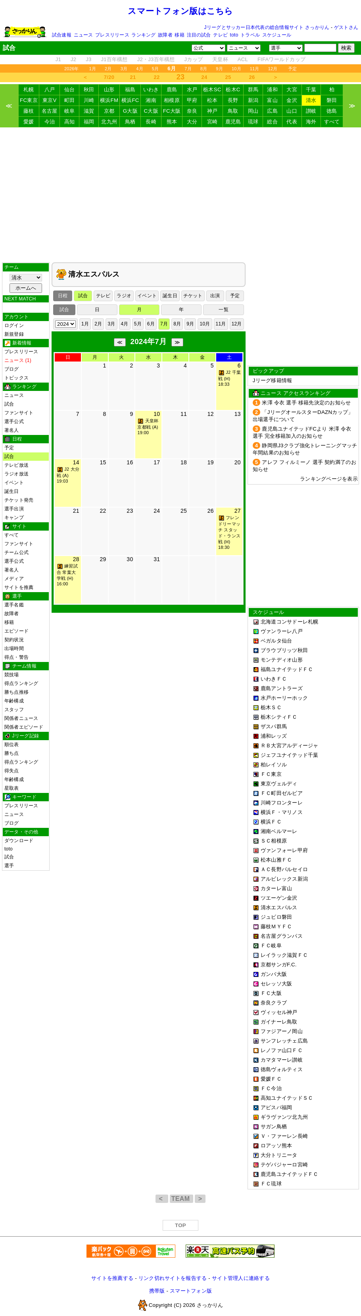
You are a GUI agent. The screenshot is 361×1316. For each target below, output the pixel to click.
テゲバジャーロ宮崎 (284, 1165)
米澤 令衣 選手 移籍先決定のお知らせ (306, 403)
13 (237, 414)
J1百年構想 (114, 59)
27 (237, 511)
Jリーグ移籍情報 (272, 380)
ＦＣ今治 (271, 1088)
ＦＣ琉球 (271, 1184)
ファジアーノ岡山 (282, 1031)
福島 (130, 89)
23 (130, 511)
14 (76, 462)
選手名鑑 (14, 605)
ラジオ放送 (16, 474)
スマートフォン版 (191, 1291)
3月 (124, 68)
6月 (151, 324)
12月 (273, 68)
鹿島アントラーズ (282, 688)
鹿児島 (233, 122)
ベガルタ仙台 (276, 641)
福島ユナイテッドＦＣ (287, 669)
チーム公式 (16, 552)
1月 (92, 68)
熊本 (172, 122)
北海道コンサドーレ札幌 (290, 622)
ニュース (83, 35)
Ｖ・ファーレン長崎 (284, 1136)
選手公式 (14, 421)
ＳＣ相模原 (274, 841)
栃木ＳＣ (271, 707)
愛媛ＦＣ (271, 1079)
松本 (212, 100)
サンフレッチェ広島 (284, 1041)
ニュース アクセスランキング (295, 393)
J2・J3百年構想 (156, 59)
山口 (291, 111)
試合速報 (61, 35)
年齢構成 (14, 701)
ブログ (11, 369)
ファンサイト (18, 413)
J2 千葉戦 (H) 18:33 (229, 378)
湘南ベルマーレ (279, 831)
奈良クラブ (274, 1003)
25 (228, 77)
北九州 (109, 122)
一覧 (223, 309)
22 (157, 77)
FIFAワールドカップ (281, 59)
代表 (291, 122)
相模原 (172, 100)
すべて (332, 122)
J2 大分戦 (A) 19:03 (68, 475)
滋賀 (89, 111)
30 (130, 559)
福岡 (89, 122)
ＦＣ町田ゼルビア (282, 793)
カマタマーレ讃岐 (282, 1060)
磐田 (331, 100)
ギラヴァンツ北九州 (284, 1117)
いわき (151, 89)
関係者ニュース (21, 718)
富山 (272, 100)
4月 (139, 68)
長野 (233, 100)
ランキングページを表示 (329, 479)
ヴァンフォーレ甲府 (284, 850)
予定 (292, 68)
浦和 (272, 89)
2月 (108, 68)
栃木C (233, 89)
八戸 (49, 89)
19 (210, 462)
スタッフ (14, 709)
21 (133, 77)
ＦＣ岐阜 (271, 946)
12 (210, 414)
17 (157, 462)
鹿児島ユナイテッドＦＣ (290, 1174)
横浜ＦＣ (271, 822)
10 (157, 414)
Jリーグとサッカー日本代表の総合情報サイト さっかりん (267, 27)
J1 (58, 59)
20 (237, 462)
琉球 (253, 122)
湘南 (151, 100)
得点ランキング (21, 683)
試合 (9, 404)
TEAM (181, 1198)
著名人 (11, 430)
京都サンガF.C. (279, 965)
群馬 (253, 89)
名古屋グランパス (282, 936)
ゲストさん (346, 27)
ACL (243, 59)
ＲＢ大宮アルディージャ (290, 745)
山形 (109, 89)
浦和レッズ (274, 736)
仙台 (69, 89)
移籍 (179, 35)
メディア (14, 578)
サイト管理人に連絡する (241, 1278)
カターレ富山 (276, 888)
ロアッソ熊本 (276, 1146)
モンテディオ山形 (282, 660)
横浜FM (109, 100)
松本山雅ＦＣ (276, 860)
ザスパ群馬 (274, 726)
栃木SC (212, 89)
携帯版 (157, 1291)
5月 (155, 68)
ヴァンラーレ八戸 (282, 631)
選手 (9, 865)
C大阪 (151, 111)
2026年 (71, 68)
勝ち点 (11, 753)
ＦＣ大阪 (271, 993)
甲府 (192, 100)
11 (183, 414)
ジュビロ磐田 (276, 917)
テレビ (220, 35)
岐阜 (69, 111)
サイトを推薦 (18, 587)
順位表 (11, 744)
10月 (236, 68)
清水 (311, 100)
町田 (69, 100)
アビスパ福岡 (276, 1107)
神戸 (212, 111)
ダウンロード (18, 840)
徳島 (331, 111)
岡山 (253, 111)
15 (103, 462)
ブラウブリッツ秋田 (284, 650)
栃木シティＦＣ (279, 717)
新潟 (253, 100)
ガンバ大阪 (274, 974)
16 (130, 462)
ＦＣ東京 (271, 774)
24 (204, 77)
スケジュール (276, 35)
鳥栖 (130, 122)
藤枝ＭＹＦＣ (276, 926)
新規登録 (14, 334)
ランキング (143, 35)
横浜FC (130, 100)
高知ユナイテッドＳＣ (287, 1098)
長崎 (151, 122)
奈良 (192, 111)
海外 (311, 122)
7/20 (109, 77)
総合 (272, 122)
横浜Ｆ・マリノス (282, 812)
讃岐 (311, 111)
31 (157, 559)
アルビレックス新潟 (284, 879)
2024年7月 (149, 341)
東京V (49, 100)
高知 (69, 122)
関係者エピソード (23, 727)
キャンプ (14, 517)
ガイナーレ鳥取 (279, 1022)
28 (76, 559)
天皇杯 (220, 59)
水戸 (192, 89)
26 (252, 77)
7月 (188, 68)
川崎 (89, 100)
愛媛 (28, 122)
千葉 (311, 89)
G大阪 (130, 111)
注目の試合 (199, 35)
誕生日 (11, 491)
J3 (88, 59)
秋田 (89, 89)
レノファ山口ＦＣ (282, 1050)
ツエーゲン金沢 (279, 898)
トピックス (16, 378)
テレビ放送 (16, 465)
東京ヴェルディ (279, 784)
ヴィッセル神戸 (279, 1012)
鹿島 (172, 89)
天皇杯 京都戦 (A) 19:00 (147, 426)
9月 (219, 68)
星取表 (11, 788)
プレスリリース (112, 35)
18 (183, 462)
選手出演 (14, 509)
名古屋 (50, 111)
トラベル (250, 35)
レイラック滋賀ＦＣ (284, 955)
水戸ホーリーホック (284, 698)
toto (234, 35)
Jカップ (193, 59)
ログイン (14, 325)
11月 (254, 68)
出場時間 (14, 648)
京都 (109, 111)
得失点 (11, 770)
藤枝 (28, 111)
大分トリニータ (279, 1155)
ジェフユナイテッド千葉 (290, 755)
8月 (203, 68)
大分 (192, 122)
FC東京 (29, 100)
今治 (49, 122)
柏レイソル (274, 765)
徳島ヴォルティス (282, 1069)
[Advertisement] (180, 194)
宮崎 (212, 122)
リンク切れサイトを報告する (172, 1278)
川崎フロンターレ (282, 803)
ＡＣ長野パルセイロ (284, 869)
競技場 (11, 674)
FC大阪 (172, 111)
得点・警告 (16, 657)
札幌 (28, 89)
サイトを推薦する (112, 1278)
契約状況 (14, 640)
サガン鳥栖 (274, 1126)
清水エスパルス (279, 907)
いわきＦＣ (274, 679)
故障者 (165, 35)
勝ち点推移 (16, 692)
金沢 (291, 100)
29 (103, 559)
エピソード (16, 631)
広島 (272, 111)
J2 (73, 59)
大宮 (291, 89)
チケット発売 (18, 500)
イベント (14, 482)
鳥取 (233, 111)
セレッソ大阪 (276, 984)
